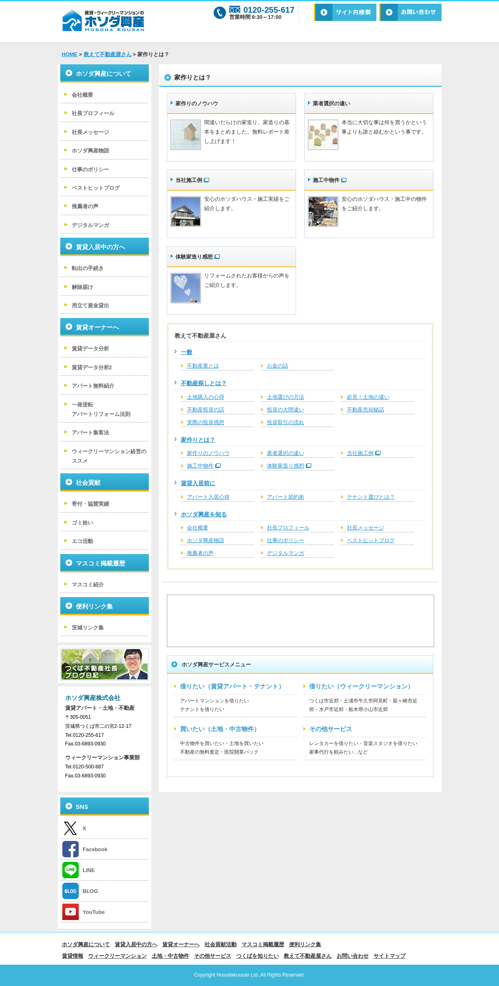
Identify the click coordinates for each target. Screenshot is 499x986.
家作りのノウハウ (196, 103)
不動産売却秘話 (365, 410)
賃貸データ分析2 (92, 367)
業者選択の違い (331, 103)
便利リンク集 (94, 606)
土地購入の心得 (205, 397)
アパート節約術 (285, 497)
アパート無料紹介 (93, 386)
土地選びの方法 (285, 397)
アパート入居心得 (208, 497)
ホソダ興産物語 (205, 540)
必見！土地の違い (368, 397)
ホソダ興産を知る (204, 514)
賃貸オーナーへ (97, 327)
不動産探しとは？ (204, 383)
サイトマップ (390, 956)
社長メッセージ (365, 528)
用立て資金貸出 (90, 305)
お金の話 (277, 366)
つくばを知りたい (257, 956)
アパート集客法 (90, 432)
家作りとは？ (198, 439)
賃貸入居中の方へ (100, 246)
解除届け (82, 287)
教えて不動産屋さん (108, 54)
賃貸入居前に (198, 483)
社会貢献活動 (221, 944)
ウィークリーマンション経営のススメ (109, 456)
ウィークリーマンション (117, 956)
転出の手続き (88, 268)
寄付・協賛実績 (90, 504)
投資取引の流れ (285, 422)
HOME (69, 54)
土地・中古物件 (170, 956)
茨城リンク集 (88, 628)
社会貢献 (88, 482)
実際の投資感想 (205, 422)
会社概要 (197, 528)
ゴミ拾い (82, 523)
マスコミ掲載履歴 (100, 563)
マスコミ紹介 (88, 585)
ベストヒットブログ (371, 540)
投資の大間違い (285, 410)
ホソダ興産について (103, 73)
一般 (186, 352)
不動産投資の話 (205, 410)
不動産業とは (203, 366)
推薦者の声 (200, 553)
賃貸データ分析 (90, 348)
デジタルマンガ (285, 553)
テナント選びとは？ (371, 497)
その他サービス (212, 956)
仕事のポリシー (285, 540)
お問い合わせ (353, 956)
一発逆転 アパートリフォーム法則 (101, 409)
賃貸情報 (72, 956)
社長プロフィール (288, 528)
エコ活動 (82, 541)
